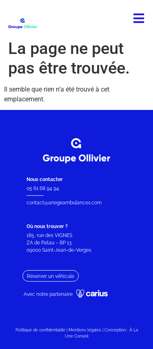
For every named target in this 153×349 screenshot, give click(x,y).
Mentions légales (85, 330)
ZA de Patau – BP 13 (49, 243)
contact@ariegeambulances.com (64, 203)
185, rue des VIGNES (49, 235)
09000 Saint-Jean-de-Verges (60, 250)
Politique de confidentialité (40, 330)
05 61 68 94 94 (43, 188)
